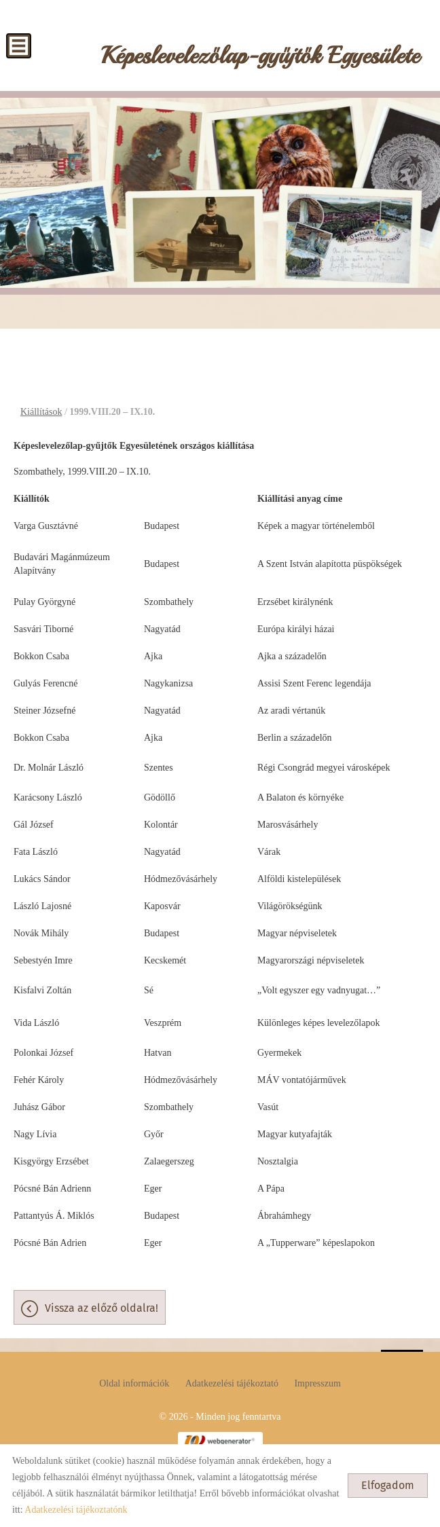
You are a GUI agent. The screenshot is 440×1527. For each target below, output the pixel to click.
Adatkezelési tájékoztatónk (75, 1510)
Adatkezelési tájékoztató (231, 1383)
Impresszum (317, 1383)
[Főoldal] (260, 59)
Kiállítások (41, 412)
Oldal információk (134, 1383)
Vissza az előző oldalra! (101, 1308)
